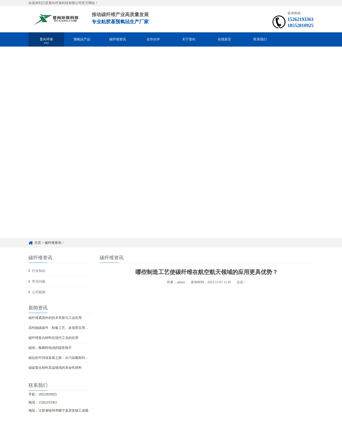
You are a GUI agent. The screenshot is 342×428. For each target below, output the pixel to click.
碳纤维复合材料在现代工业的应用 (53, 338)
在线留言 (224, 39)
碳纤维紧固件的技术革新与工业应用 (55, 318)
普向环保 (46, 39)
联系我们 (260, 39)
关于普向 (188, 39)
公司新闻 (38, 292)
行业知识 (38, 271)
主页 (37, 243)
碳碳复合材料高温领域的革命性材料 (55, 368)
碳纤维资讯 (117, 39)
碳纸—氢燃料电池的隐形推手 (50, 348)
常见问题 (38, 281)
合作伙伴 (153, 39)
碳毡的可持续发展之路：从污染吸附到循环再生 (63, 358)
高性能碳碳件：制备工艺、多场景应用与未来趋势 (65, 328)
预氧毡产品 (82, 39)
